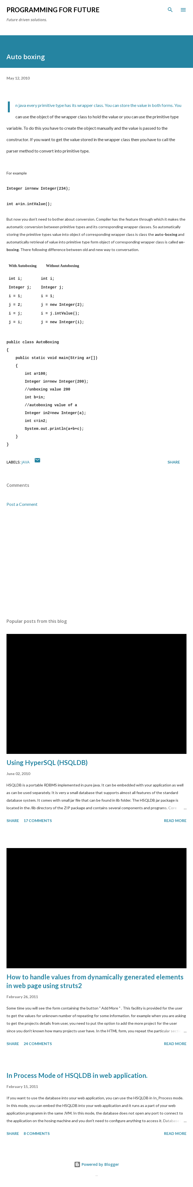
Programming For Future (53, 10)
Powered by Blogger (96, 1164)
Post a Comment (22, 504)
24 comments (38, 1043)
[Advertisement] (96, 563)
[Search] (170, 10)
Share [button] (174, 462)
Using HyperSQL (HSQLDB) (47, 762)
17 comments (38, 820)
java (25, 462)
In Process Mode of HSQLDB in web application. (77, 1075)
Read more (175, 820)
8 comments (37, 1133)
